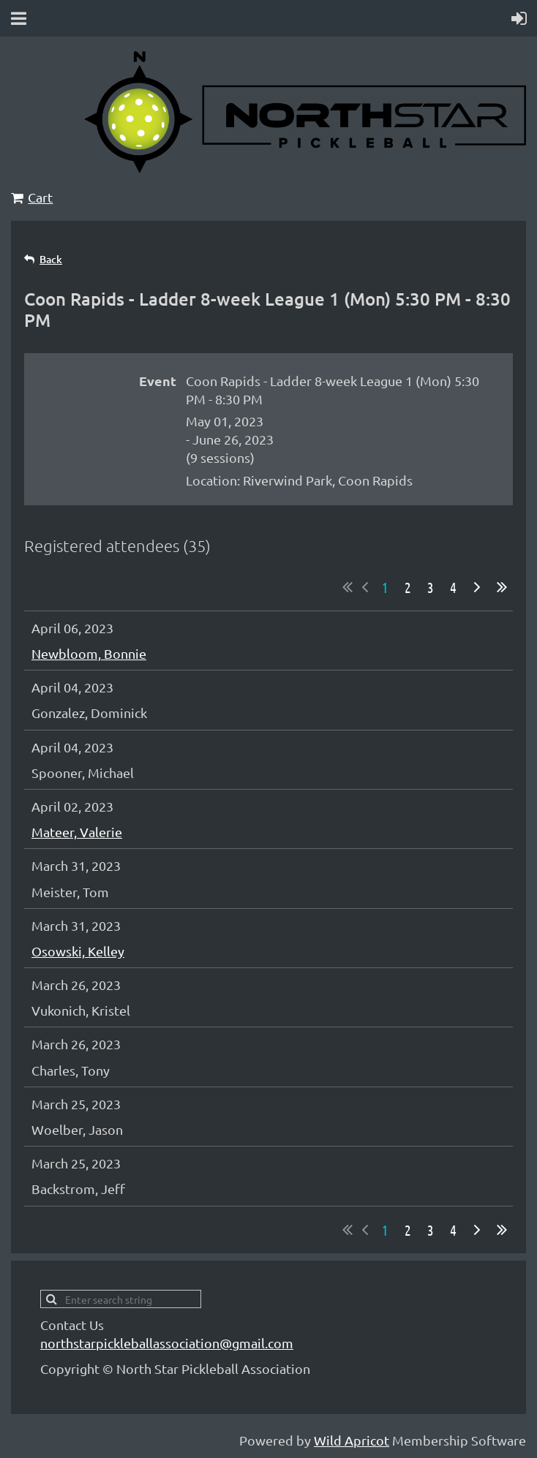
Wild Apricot (351, 1440)
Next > (477, 587)
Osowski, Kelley (77, 951)
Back (51, 259)
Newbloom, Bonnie (88, 653)
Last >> (502, 587)
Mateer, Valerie (76, 831)
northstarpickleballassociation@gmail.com (166, 1343)
